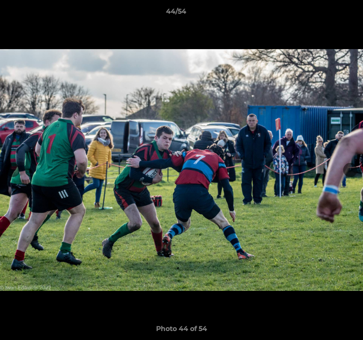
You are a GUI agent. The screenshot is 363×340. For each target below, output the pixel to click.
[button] (329, 13)
